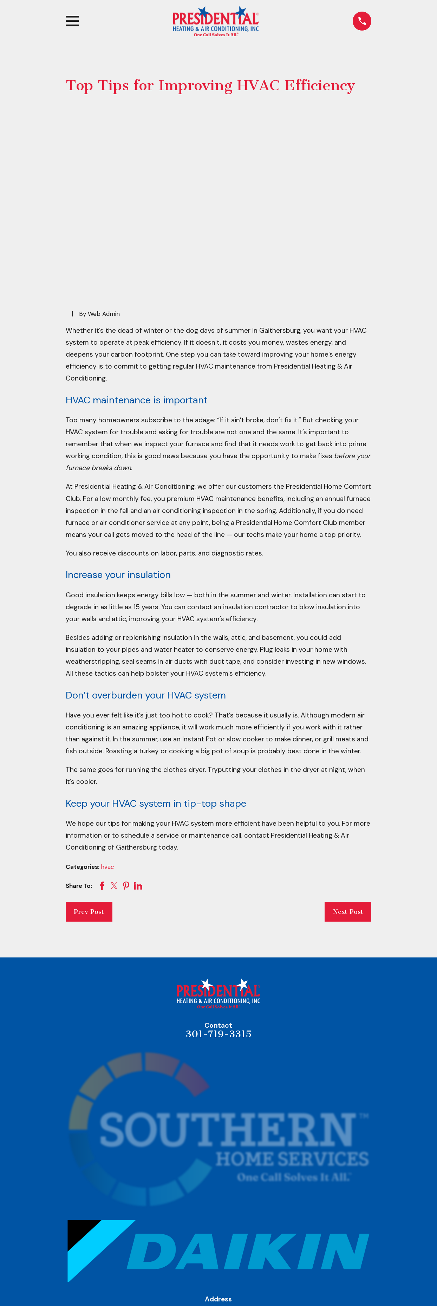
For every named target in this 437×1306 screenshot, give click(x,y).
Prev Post (89, 803)
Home (218, 1264)
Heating (218, 1280)
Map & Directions (218, 1226)
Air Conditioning (218, 1296)
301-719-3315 (218, 925)
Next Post (348, 803)
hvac (107, 758)
